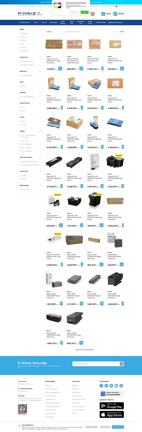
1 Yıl (22, 107)
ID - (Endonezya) (26, 144)
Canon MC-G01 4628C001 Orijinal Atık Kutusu (74, 178)
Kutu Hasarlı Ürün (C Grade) (29, 165)
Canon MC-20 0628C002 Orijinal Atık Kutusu (73, 139)
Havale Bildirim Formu (78, 399)
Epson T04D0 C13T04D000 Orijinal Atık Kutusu (74, 335)
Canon (23, 37)
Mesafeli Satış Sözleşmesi (53, 403)
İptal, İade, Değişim (78, 410)
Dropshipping (49, 417)
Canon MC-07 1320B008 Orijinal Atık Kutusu (54, 100)
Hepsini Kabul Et (118, 427)
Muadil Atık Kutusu (27, 65)
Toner (36, 22)
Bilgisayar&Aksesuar (115, 22)
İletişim (32, 6)
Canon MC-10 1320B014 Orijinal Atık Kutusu (115, 100)
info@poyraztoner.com (25, 384)
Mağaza (74, 385)
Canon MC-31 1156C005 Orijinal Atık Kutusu (115, 139)
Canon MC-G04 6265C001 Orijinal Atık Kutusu (54, 217)
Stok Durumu (76, 392)
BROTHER (24, 33)
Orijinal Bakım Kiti (26, 75)
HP (22, 44)
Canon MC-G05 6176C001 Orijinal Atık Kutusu (74, 217)
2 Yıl (22, 111)
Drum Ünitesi (62, 22)
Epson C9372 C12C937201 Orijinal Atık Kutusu (93, 296)
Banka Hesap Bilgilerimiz (52, 392)
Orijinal (23, 176)
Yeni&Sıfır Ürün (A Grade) (29, 162)
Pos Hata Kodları (50, 396)
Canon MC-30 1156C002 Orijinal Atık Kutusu (94, 139)
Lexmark (23, 51)
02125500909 (94, 6)
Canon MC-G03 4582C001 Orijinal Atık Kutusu (115, 178)
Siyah (23, 86)
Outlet (23, 125)
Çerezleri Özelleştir (91, 427)
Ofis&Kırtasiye (101, 22)
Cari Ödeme (76, 403)
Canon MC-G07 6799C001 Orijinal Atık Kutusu (94, 217)
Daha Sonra (74, 12)
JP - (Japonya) (25, 151)
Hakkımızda (22, 6)
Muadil (23, 179)
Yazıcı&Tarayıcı (24, 22)
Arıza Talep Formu (50, 410)
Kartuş (44, 22)
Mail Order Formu (50, 399)
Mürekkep (53, 22)
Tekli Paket (24, 190)
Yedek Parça (90, 22)
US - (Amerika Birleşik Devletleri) (28, 136)
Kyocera (23, 47)
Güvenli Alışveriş (77, 396)
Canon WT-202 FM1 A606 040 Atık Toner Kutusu (54, 257)
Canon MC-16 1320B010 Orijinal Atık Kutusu (54, 139)
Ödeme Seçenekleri (51, 389)
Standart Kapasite (27, 97)
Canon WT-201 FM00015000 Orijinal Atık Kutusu (115, 217)
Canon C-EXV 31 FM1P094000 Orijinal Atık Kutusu (53, 61)
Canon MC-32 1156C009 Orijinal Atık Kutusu (54, 178)
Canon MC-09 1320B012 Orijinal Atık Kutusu (94, 100)
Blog (50, 6)
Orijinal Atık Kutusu (27, 61)
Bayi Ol (74, 413)
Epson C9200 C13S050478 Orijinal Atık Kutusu (94, 257)
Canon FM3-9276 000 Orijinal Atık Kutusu (93, 61)
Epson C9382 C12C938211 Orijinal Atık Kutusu (114, 296)
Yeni (22, 121)
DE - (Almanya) (26, 147)
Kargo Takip (41, 6)
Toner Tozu (72, 22)
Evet (84, 12)
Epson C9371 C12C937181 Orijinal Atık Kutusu (73, 296)
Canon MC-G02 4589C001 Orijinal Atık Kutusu (94, 178)
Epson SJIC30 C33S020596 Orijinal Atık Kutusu (53, 335)
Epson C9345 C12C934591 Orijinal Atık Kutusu (53, 296)
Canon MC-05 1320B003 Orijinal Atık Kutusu (115, 61)
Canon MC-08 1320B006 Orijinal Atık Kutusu (74, 100)
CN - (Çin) (24, 141)
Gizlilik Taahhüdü (50, 413)
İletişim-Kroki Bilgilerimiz (52, 406)
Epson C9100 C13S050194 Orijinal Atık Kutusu (73, 257)
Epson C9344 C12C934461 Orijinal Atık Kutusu (114, 257)
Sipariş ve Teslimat (78, 406)
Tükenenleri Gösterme (73, 31)
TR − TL (120, 6)
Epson (23, 40)
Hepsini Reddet (105, 427)
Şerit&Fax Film (80, 22)
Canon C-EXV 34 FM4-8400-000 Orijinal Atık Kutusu (73, 61)
